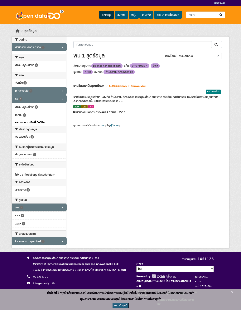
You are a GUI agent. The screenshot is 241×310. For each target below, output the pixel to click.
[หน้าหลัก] (18, 30)
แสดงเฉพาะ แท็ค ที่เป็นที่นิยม (30, 123)
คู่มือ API (114, 125)
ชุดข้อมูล (107, 15)
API (91, 106)
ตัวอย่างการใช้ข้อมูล (168, 15)
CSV (84, 106)
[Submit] (221, 15)
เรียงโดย (170, 56)
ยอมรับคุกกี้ (120, 305)
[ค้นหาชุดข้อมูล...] (205, 15)
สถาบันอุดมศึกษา (213, 91)
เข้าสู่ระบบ (219, 3)
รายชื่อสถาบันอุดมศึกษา (89, 85)
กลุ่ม (133, 15)
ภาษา (139, 264)
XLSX (77, 106)
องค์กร (121, 15)
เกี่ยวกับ (146, 15)
